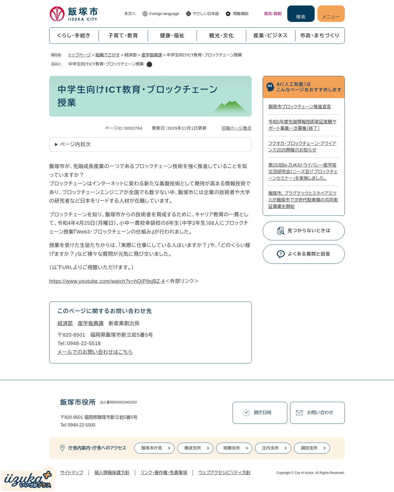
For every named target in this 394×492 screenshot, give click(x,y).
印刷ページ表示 (237, 128)
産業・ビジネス (271, 35)
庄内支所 (270, 448)
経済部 (65, 323)
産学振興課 (151, 55)
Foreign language (164, 14)
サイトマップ (71, 472)
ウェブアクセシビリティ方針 (224, 472)
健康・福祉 (172, 35)
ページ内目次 (75, 144)
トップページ (79, 55)
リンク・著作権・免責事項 (164, 472)
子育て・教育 (123, 35)
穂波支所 (192, 448)
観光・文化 (221, 35)
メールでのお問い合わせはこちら (95, 352)
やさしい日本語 (206, 14)
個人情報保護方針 (111, 472)
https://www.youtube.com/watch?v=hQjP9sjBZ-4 (107, 281)
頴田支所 (309, 448)
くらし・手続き (74, 35)
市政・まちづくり (320, 35)
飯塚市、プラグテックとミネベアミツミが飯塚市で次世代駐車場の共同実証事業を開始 (303, 200)
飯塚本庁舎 (151, 448)
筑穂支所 (231, 448)
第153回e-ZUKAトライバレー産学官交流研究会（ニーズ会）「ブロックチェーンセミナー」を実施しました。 (303, 172)
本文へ (130, 14)
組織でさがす (107, 55)
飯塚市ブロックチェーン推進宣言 (299, 106)
